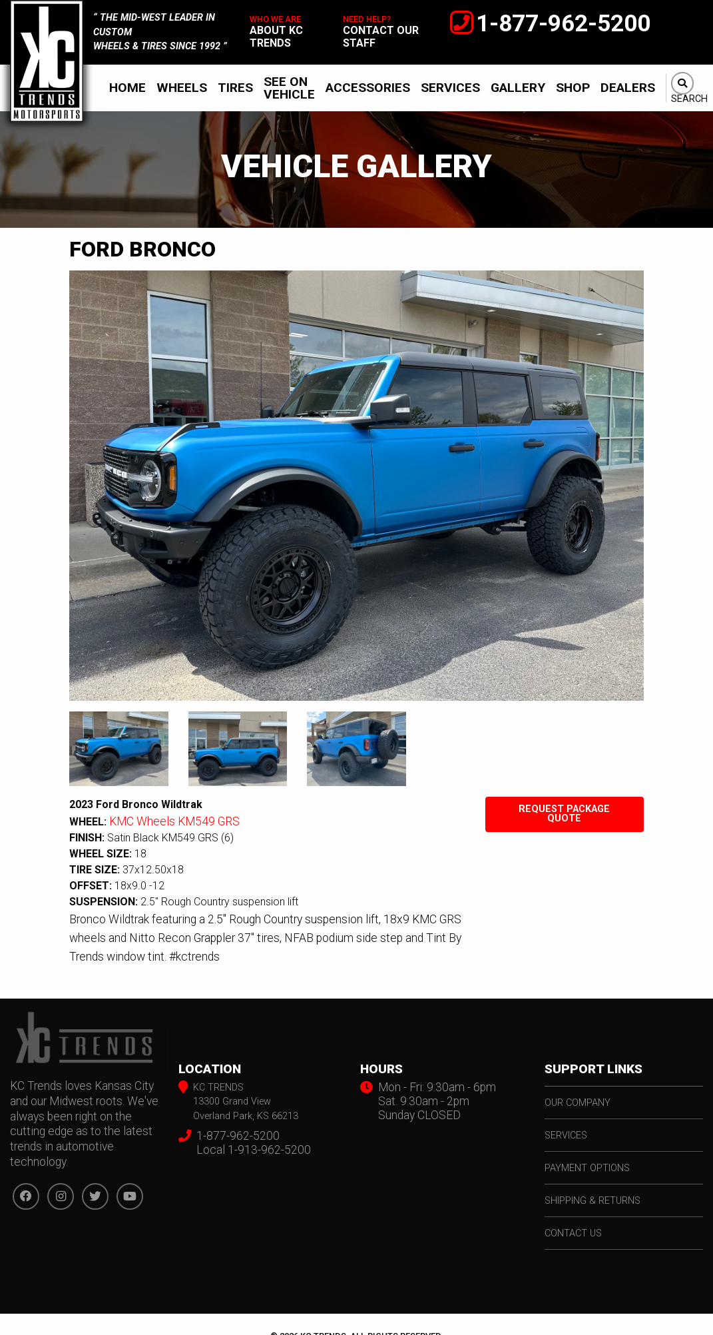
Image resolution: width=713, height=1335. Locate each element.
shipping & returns (592, 1200)
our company (577, 1103)
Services (450, 87)
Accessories (368, 87)
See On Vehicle (289, 88)
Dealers (627, 87)
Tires (235, 87)
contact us (573, 1233)
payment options (587, 1168)
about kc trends (276, 36)
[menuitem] (127, 88)
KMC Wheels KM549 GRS (174, 821)
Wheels (181, 87)
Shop (573, 87)
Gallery (518, 87)
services (566, 1135)
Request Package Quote (564, 813)
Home (127, 87)
